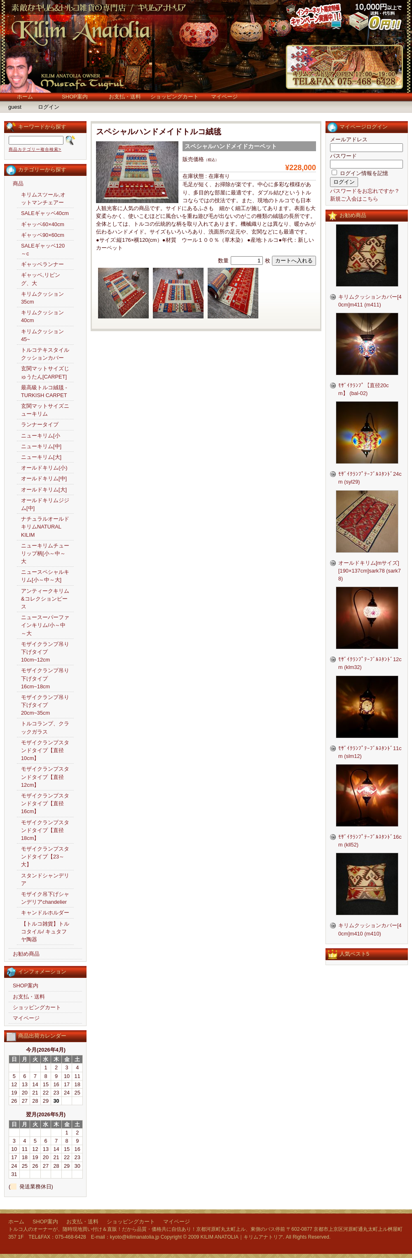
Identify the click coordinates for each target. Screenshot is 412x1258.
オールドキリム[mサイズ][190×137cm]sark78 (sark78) (369, 571)
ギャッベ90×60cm (42, 235)
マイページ (224, 97)
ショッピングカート (174, 97)
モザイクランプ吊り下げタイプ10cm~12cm (45, 652)
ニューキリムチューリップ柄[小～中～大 (45, 553)
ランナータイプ (40, 424)
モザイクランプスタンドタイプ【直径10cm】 (45, 750)
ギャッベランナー (42, 264)
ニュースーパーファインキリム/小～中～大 (45, 625)
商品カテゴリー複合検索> (35, 149)
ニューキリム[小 (40, 436)
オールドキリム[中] (44, 478)
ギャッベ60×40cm (42, 224)
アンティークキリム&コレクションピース (45, 599)
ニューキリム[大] (41, 457)
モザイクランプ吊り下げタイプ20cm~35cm (45, 705)
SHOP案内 (75, 97)
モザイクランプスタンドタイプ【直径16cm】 (45, 803)
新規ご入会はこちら (354, 199)
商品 (18, 183)
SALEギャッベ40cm (45, 213)
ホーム (25, 97)
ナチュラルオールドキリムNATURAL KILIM (45, 527)
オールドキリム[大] (44, 489)
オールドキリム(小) (44, 468)
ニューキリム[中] (41, 446)
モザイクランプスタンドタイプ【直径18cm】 (45, 830)
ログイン (48, 107)
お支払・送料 (125, 97)
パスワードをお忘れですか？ (365, 191)
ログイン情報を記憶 (360, 173)
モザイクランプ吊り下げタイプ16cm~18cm (45, 678)
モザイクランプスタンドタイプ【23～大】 (45, 857)
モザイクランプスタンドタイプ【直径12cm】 (45, 777)
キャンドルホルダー (45, 913)
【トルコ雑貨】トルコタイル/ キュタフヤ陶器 (45, 931)
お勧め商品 (26, 954)
